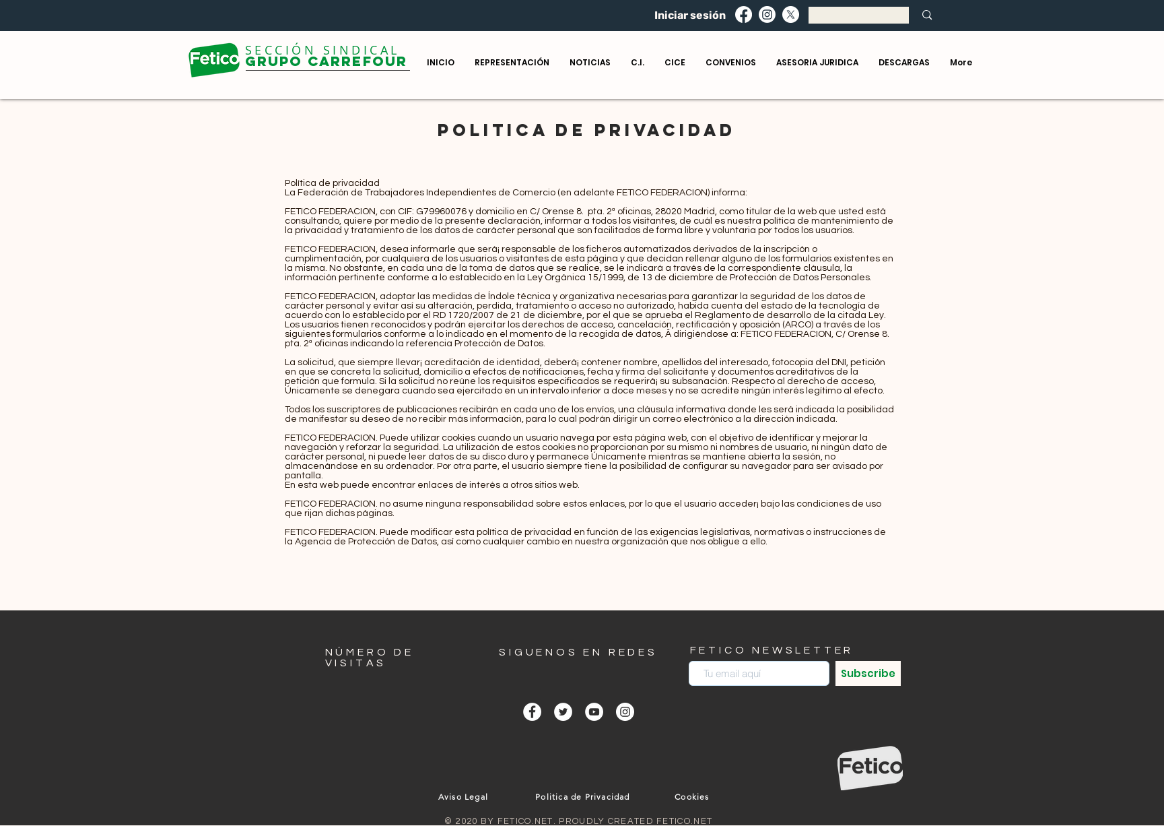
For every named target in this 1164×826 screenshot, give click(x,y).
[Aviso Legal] (464, 796)
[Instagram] (767, 14)
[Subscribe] (868, 673)
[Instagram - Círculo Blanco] (625, 712)
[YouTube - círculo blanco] (594, 712)
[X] (790, 14)
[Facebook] (743, 14)
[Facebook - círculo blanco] (532, 712)
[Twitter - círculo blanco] (563, 712)
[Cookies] (693, 796)
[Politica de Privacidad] (584, 796)
